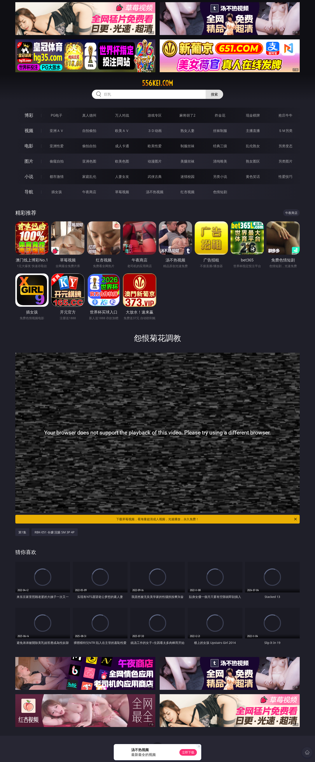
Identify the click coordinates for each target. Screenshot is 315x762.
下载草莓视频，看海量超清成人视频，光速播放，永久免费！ (207, 519)
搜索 (214, 94)
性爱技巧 (285, 176)
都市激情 (57, 176)
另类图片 (285, 161)
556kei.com (157, 83)
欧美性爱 (155, 146)
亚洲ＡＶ (57, 130)
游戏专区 (155, 115)
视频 (28, 130)
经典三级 (220, 146)
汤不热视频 (154, 191)
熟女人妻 (187, 130)
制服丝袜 (187, 146)
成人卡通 (122, 146)
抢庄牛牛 (285, 115)
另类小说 (220, 176)
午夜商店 (89, 191)
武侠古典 (155, 176)
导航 (28, 192)
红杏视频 (187, 191)
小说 (28, 176)
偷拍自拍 (89, 146)
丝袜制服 (220, 130)
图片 (28, 161)
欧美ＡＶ (122, 130)
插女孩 (56, 191)
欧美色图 (122, 161)
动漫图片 (155, 161)
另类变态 (285, 146)
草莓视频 (122, 191)
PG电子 (56, 115)
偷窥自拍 (57, 161)
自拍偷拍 (89, 130)
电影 (28, 146)
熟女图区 (253, 161)
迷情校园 (187, 176)
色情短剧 (220, 191)
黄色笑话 (253, 176)
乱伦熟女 (253, 146)
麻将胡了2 (187, 115)
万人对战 (122, 115)
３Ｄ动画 (155, 130)
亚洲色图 (89, 161)
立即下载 (188, 752)
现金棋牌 (253, 115)
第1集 (22, 532)
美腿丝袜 (187, 161)
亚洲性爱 (57, 146)
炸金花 (220, 115)
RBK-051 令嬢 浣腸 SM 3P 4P (55, 532)
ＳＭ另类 (285, 130)
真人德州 (89, 115)
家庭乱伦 (89, 176)
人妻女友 (122, 176)
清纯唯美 (220, 161)
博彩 (28, 115)
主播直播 (253, 130)
